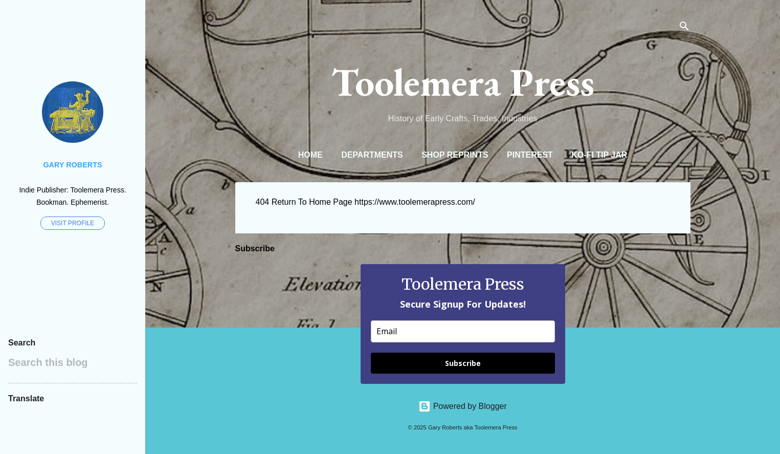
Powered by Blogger (462, 406)
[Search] (684, 28)
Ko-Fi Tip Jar (599, 154)
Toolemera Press (462, 81)
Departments (372, 154)
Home (310, 154)
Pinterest (530, 154)
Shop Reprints (454, 154)
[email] (463, 331)
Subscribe (463, 363)
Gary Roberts (72, 165)
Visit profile (72, 223)
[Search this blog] (72, 362)
